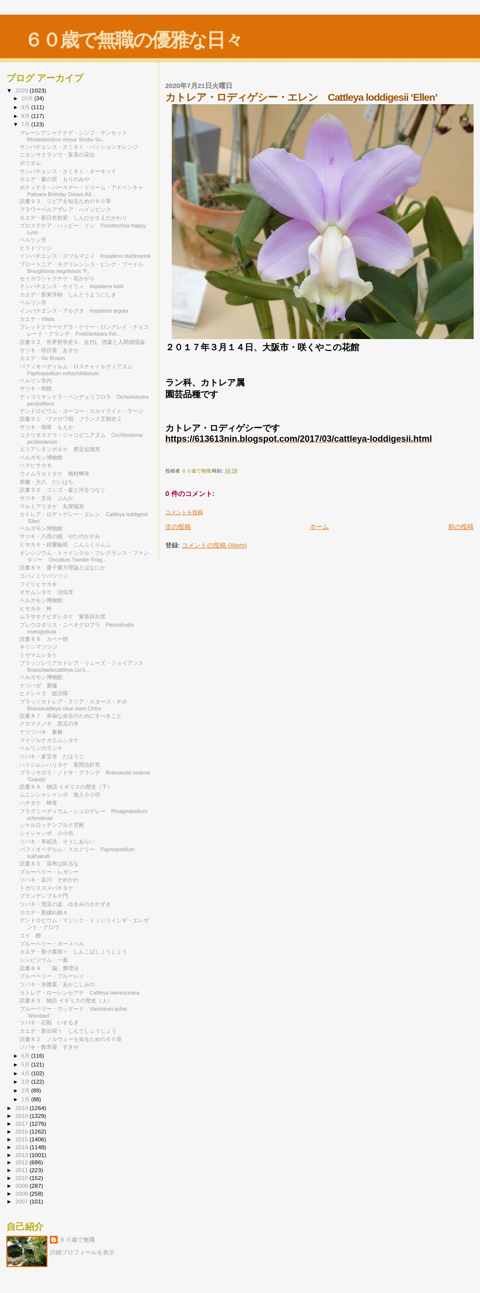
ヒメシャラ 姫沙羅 (44, 693)
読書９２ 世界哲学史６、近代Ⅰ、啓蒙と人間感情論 (82, 342)
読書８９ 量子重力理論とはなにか (63, 567)
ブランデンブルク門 (44, 896)
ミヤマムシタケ (41, 655)
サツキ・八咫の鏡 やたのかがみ (60, 536)
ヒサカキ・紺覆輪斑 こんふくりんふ (65, 544)
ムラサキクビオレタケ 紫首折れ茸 (63, 616)
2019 (22, 1108)
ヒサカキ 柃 (36, 609)
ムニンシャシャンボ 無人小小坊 (60, 794)
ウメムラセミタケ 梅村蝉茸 (55, 473)
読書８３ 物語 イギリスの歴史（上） (66, 1000)
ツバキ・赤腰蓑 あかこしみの (57, 984)
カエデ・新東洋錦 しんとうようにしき (68, 294)
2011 (22, 1170)
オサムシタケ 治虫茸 (46, 592)
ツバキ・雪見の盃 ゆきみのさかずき (65, 904)
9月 (26, 107)
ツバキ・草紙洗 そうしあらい (57, 841)
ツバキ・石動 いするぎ (49, 1022)
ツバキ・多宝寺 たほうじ (52, 756)
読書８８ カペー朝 (44, 639)
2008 (22, 1193)
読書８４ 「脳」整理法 (49, 968)
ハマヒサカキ (36, 465)
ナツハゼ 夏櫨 (38, 685)
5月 (26, 1064)
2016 (22, 1131)
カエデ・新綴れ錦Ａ (46, 912)
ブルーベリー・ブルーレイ (55, 976)
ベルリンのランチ (41, 748)
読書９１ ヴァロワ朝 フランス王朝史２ (71, 419)
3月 (26, 1082)
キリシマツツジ (38, 647)
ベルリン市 (33, 240)
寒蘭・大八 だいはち (46, 482)
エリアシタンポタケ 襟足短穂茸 (60, 449)
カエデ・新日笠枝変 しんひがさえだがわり (73, 218)
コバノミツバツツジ (44, 576)
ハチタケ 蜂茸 (38, 803)
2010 (22, 1178)
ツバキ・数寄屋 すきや (49, 1047)
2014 (22, 1147)
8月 (26, 116)
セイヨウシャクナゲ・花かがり (60, 278)
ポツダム (30, 163)
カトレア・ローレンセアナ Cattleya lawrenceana (79, 993)
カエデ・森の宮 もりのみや (55, 179)
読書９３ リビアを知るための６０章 (65, 201)
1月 (26, 1099)
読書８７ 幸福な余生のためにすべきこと (71, 716)
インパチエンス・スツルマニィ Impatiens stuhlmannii (85, 256)
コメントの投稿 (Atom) (214, 545)
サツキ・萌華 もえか (46, 427)
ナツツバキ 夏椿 (41, 732)
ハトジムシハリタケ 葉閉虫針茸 (60, 765)
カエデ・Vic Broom (42, 358)
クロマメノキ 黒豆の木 (49, 723)
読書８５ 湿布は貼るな (49, 863)
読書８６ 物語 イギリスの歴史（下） (66, 787)
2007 (22, 1201)
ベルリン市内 (36, 381)
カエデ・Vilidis (37, 319)
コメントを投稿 (184, 512)
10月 (28, 98)
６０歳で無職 (77, 1239)
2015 (22, 1139)
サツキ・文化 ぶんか (46, 498)
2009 (22, 1185)
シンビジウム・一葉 (46, 960)
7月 (26, 124)
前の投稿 (461, 526)
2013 (22, 1155)
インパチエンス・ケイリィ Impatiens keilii (71, 286)
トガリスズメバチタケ (49, 888)
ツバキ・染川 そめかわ (49, 880)
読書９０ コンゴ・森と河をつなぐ (63, 490)
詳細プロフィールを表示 (82, 1252)
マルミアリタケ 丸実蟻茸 (52, 506)
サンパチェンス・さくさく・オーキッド (68, 171)
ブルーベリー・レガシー (49, 872)
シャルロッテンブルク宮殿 (52, 825)
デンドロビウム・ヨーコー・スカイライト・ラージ (84, 411)
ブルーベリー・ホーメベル (55, 944)
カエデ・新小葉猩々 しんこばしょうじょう (73, 951)
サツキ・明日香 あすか (49, 350)
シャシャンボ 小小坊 (46, 833)
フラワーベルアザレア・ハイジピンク (68, 209)
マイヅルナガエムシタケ (52, 740)
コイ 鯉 (30, 935)
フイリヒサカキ (38, 584)
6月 (26, 1056)
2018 (22, 1115)
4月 (26, 1073)
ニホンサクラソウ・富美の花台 (57, 155)
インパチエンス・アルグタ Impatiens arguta (74, 311)
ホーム (319, 526)
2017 (22, 1123)
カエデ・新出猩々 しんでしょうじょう (68, 1031)
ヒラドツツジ (36, 248)
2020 (22, 90)
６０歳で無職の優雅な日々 (133, 39)
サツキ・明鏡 (36, 388)
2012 (22, 1162)
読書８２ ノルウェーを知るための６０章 (71, 1039)
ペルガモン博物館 (41, 457)
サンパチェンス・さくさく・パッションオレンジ (79, 147)
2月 (26, 1090)
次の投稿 (178, 526)
